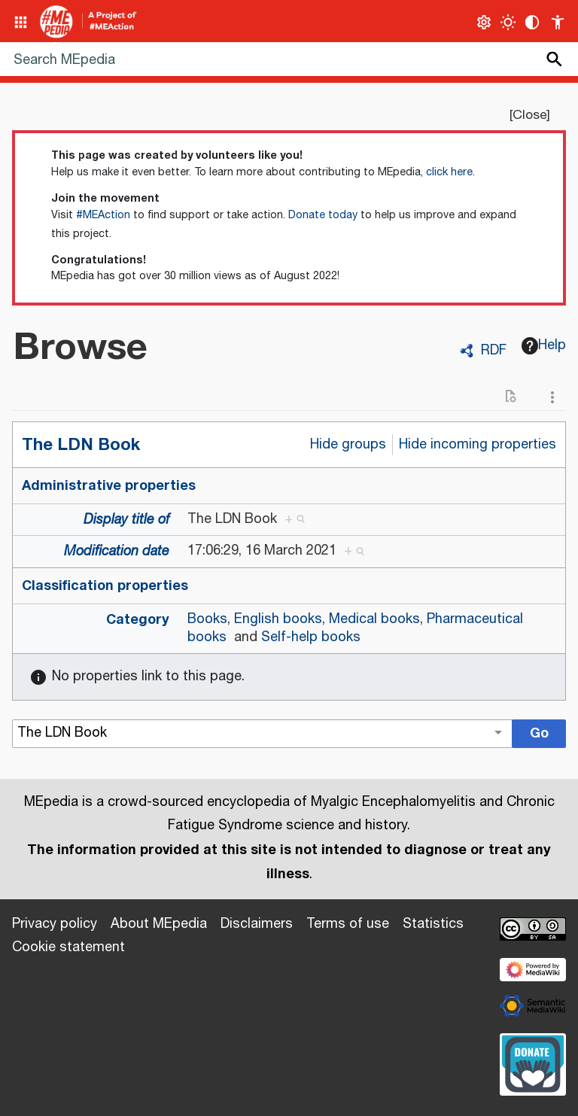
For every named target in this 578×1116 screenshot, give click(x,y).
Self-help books (310, 637)
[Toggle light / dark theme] (508, 22)
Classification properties (105, 585)
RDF (494, 351)
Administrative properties (109, 485)
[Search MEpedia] (289, 59)
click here (449, 172)
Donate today (322, 215)
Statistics (433, 924)
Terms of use (347, 924)
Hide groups (348, 444)
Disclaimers (257, 924)
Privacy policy (54, 924)
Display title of (126, 520)
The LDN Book (81, 444)
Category (137, 619)
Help (544, 345)
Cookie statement (68, 947)
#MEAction (103, 215)
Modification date (116, 551)
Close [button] (529, 115)
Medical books (374, 619)
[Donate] (533, 1062)
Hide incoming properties (477, 444)
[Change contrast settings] (532, 22)
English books (278, 619)
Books (207, 619)
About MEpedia (159, 924)
